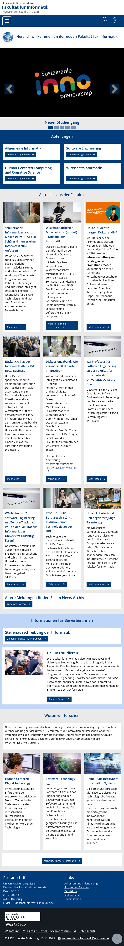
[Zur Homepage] (62, 3)
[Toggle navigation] (6, 20)
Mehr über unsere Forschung (60, 860)
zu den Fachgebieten (18, 154)
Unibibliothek (72, 899)
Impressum (61, 931)
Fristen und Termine (76, 887)
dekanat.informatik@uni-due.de (34, 903)
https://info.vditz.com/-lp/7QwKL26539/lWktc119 (61, 466)
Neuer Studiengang (62, 122)
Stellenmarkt (72, 895)
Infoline (12, 931)
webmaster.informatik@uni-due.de (85, 938)
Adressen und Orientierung (81, 883)
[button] (9, 89)
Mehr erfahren (97, 327)
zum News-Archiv (16, 603)
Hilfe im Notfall (35, 931)
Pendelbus (70, 891)
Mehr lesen (13, 327)
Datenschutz (84, 931)
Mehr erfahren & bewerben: (57, 325)
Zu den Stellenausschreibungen (24, 638)
